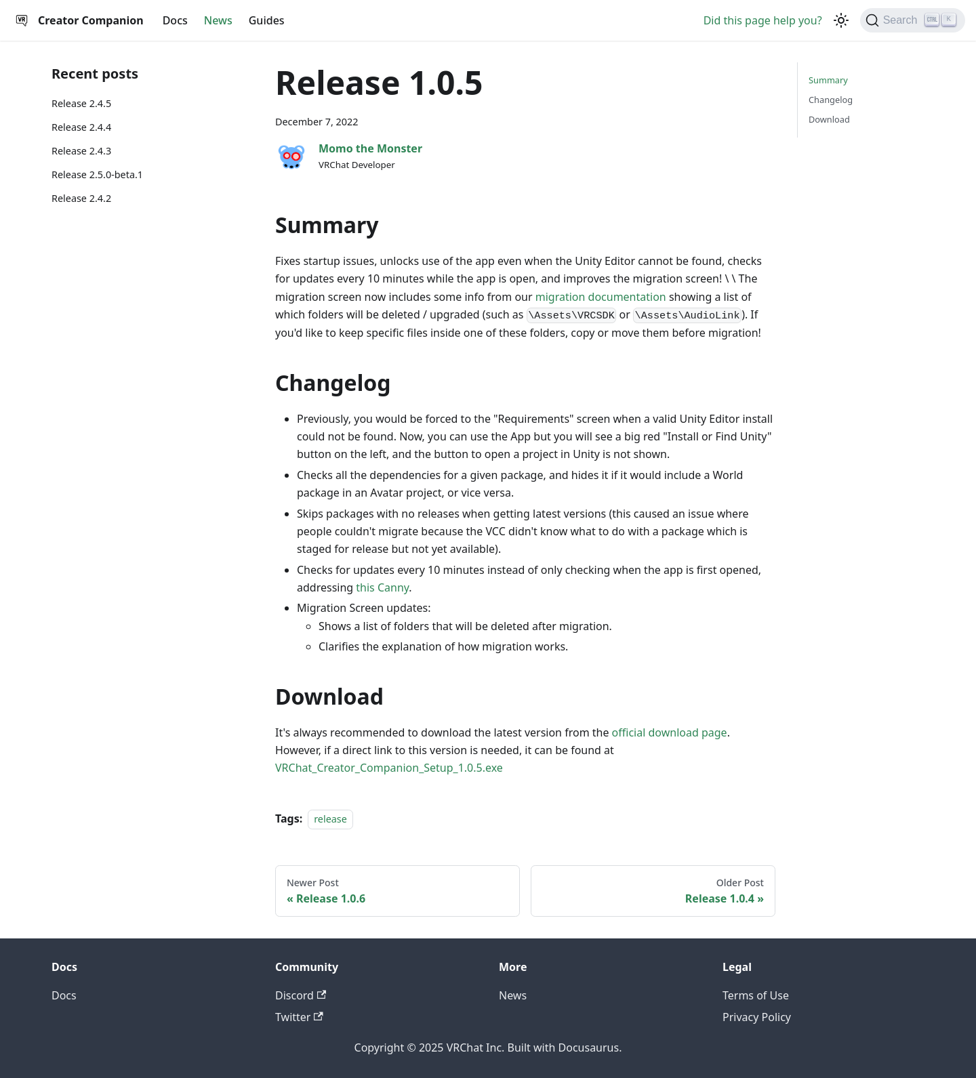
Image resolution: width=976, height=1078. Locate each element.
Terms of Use (756, 995)
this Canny (382, 587)
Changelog (831, 100)
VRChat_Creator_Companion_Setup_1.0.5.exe (389, 767)
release (330, 818)
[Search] (912, 20)
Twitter (299, 1017)
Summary (828, 80)
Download (829, 119)
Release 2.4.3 (81, 150)
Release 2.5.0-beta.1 (97, 174)
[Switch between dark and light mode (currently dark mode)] (841, 20)
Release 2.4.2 (81, 198)
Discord (300, 995)
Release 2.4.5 (81, 103)
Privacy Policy (757, 1017)
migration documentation (600, 296)
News (218, 20)
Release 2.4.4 (81, 127)
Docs (175, 20)
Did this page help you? (763, 20)
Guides (267, 20)
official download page (669, 732)
